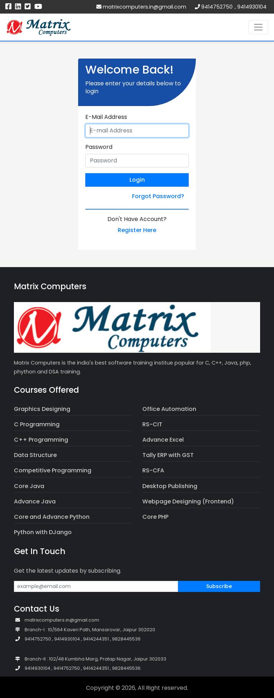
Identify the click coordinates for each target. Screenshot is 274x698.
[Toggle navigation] (258, 27)
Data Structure (35, 455)
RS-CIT (152, 424)
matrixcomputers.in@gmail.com (141, 6)
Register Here (137, 230)
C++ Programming (41, 440)
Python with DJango (43, 532)
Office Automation (169, 409)
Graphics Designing (42, 409)
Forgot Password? (158, 196)
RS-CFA (153, 470)
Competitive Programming (52, 470)
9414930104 (252, 6)
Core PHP (155, 517)
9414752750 (217, 6)
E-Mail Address (106, 117)
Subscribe (219, 586)
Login (137, 180)
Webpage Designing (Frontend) (188, 501)
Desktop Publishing (169, 486)
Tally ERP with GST (168, 455)
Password (98, 147)
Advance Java (35, 501)
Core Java (29, 486)
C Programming (37, 424)
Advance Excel (163, 440)
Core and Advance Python (52, 517)
